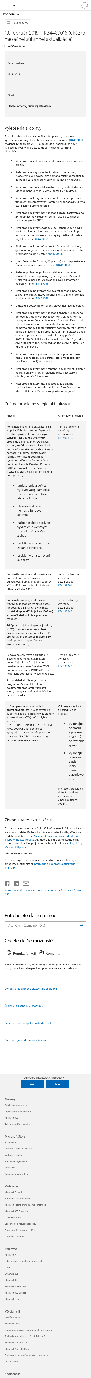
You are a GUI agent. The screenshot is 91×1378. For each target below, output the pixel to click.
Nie (57, 1084)
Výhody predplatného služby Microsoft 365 (31, 988)
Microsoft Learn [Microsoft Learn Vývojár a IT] (12, 1323)
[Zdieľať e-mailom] (24, 882)
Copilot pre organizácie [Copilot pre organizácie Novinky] (16, 1105)
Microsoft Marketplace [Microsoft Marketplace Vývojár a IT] (16, 1342)
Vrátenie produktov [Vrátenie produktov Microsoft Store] (14, 1154)
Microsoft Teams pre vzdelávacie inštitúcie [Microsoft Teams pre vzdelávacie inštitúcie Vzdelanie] (25, 1204)
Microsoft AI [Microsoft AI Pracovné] (11, 1254)
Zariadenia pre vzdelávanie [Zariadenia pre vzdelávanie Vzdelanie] (18, 1198)
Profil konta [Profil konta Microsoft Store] (10, 1142)
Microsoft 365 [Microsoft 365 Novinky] (11, 1117)
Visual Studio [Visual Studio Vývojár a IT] (11, 1361)
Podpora (9, 14)
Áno (32, 1084)
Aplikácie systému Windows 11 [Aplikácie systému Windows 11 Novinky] (20, 1124)
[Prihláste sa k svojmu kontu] (84, 5)
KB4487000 (76, 140)
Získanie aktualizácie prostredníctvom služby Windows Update (42, 837)
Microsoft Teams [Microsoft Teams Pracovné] (13, 1298)
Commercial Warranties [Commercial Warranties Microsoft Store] (16, 1173)
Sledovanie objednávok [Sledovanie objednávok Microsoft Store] (16, 1161)
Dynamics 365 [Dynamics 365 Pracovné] (11, 1273)
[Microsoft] (45, 3)
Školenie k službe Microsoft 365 (24, 1006)
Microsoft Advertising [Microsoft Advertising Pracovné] (15, 1286)
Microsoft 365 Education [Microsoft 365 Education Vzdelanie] (16, 1211)
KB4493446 (65, 438)
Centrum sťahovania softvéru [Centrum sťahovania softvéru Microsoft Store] (19, 1148)
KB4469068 (41, 239)
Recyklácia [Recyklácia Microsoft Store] (10, 1167)
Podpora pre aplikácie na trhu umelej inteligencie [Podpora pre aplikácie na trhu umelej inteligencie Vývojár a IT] (28, 1329)
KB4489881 (65, 585)
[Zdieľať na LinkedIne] (14, 882)
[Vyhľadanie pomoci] (14, 5)
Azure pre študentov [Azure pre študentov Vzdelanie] (14, 1236)
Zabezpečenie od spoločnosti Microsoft (28, 1023)
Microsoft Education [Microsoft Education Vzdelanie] (14, 1192)
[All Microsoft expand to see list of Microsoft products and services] (5, 5)
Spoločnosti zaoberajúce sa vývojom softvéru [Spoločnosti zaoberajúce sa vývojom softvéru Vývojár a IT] (26, 1355)
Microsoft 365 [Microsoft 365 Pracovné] (11, 1279)
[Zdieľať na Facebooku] (7, 882)
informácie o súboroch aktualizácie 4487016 (40, 865)
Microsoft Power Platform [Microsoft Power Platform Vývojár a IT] (17, 1348)
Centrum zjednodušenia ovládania (25, 1040)
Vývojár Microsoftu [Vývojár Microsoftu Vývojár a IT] (14, 1317)
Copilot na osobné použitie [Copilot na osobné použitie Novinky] (18, 1111)
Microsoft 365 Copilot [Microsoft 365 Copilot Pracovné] (15, 1292)
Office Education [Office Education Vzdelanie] (13, 1217)
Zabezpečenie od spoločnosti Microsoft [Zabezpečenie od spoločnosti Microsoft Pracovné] (24, 1260)
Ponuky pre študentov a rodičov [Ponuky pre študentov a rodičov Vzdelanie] (20, 1230)
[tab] (22, 953)
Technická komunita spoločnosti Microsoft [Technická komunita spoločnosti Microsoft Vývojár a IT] (25, 1336)
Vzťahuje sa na (16, 45)
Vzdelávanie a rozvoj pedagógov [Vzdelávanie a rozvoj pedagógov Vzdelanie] (20, 1223)
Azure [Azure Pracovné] (7, 1267)
